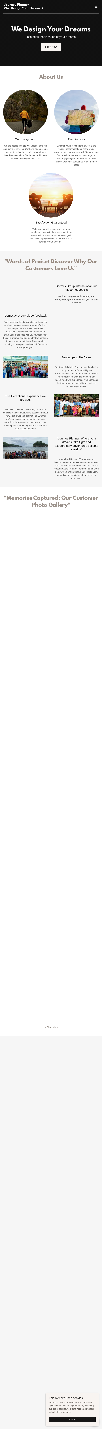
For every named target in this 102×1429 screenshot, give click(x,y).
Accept (72, 1419)
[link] (23, 8)
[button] (96, 6)
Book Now (51, 47)
